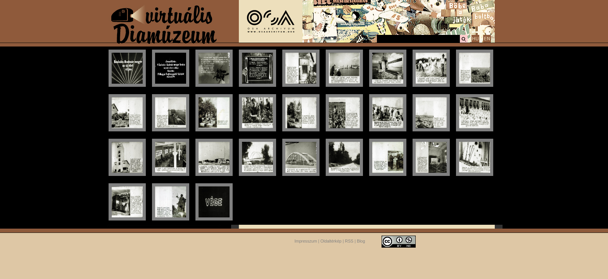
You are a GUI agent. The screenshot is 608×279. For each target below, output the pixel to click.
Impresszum (306, 241)
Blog (361, 241)
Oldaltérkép (331, 241)
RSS (349, 241)
